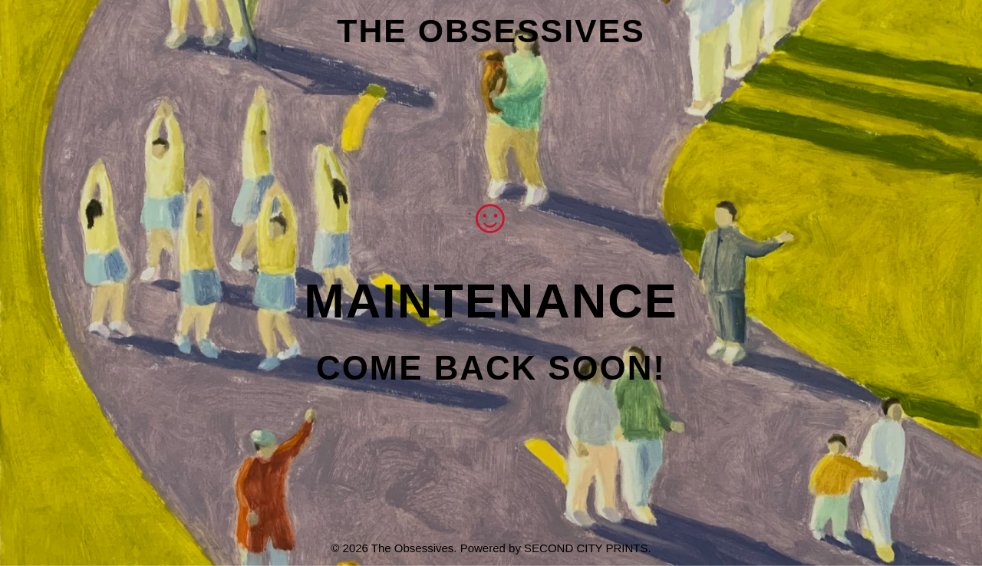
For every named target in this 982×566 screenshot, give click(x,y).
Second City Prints (586, 547)
